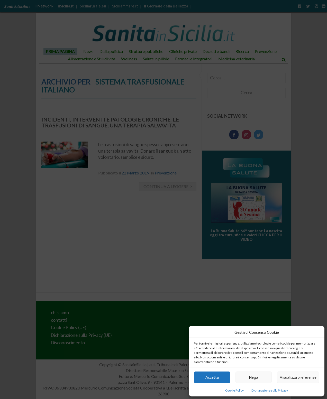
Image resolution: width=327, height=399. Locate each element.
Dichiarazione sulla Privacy (269, 390)
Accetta (212, 377)
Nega (253, 377)
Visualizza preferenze (298, 377)
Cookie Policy (234, 390)
